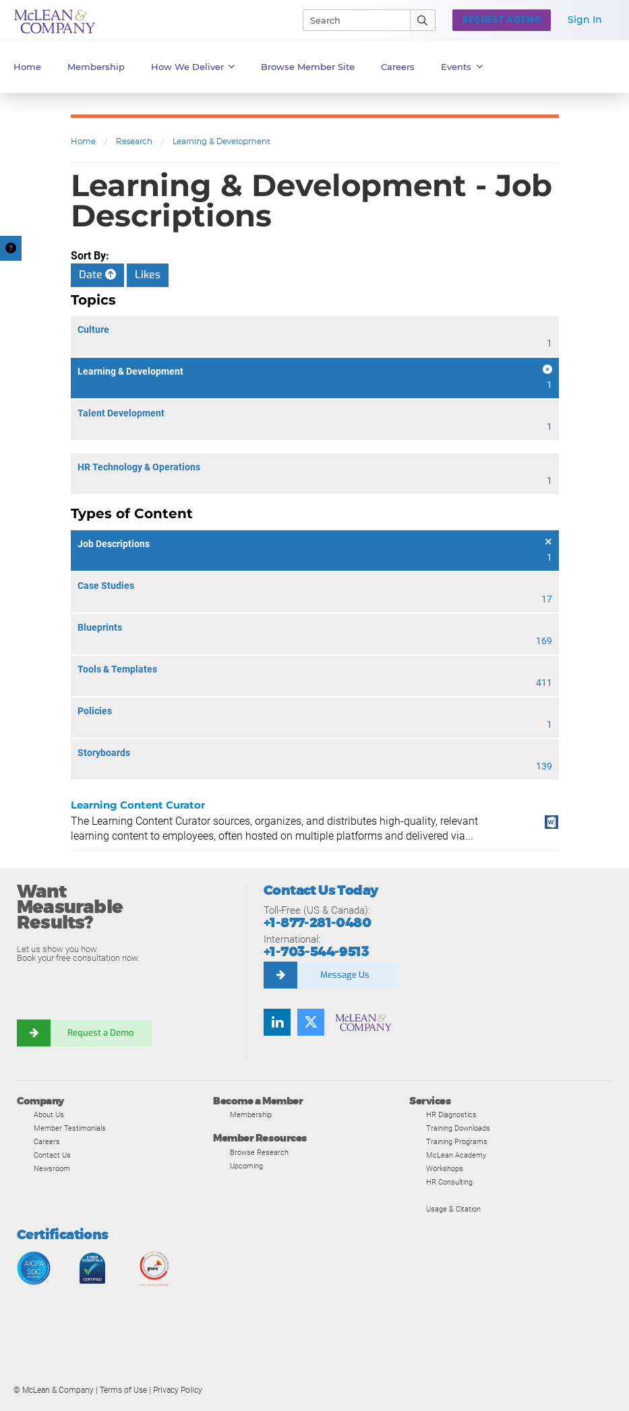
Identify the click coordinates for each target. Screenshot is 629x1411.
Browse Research (259, 1152)
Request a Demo (101, 1032)
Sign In (585, 19)
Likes (147, 275)
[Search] (350, 20)
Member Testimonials (70, 1128)
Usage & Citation (453, 1209)
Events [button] (462, 66)
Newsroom (52, 1168)
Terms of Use (123, 1390)
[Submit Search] (423, 20)
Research (134, 141)
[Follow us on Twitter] (310, 1022)
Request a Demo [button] (501, 20)
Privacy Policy (177, 1390)
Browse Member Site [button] (308, 66)
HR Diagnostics (451, 1114)
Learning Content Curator (138, 804)
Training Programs (456, 1141)
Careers (47, 1141)
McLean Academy (456, 1155)
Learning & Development (221, 141)
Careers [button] (398, 66)
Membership (96, 66)
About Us (49, 1114)
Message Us (344, 974)
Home (27, 66)
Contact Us (52, 1155)
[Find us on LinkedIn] (277, 1022)
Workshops (444, 1168)
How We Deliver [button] (193, 66)
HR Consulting (449, 1182)
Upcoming (246, 1165)
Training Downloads (458, 1128)
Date (97, 275)
